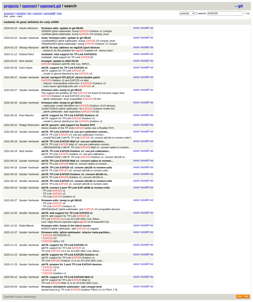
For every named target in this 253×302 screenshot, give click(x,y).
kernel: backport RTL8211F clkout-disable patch (70, 77)
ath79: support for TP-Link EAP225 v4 (64, 67)
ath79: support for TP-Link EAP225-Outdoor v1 (69, 254)
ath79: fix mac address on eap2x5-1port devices (70, 47)
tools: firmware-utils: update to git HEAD (66, 37)
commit (37, 13)
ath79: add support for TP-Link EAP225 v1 (67, 212)
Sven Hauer (26, 67)
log (29, 13)
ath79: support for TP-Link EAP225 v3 (64, 244)
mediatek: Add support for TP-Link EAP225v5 (69, 54)
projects (11, 6)
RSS (246, 296)
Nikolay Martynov (29, 47)
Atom (239, 296)
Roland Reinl (26, 54)
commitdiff (49, 13)
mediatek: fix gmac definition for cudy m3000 (31, 22)
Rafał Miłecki (26, 225)
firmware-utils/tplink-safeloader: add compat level (71, 286)
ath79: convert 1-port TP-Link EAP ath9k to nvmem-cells (75, 187)
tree (59, 13)
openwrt (29, 6)
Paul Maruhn (26, 115)
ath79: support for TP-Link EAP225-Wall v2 (67, 277)
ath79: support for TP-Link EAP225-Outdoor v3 (69, 115)
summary (9, 13)
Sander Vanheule (29, 37)
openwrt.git (50, 6)
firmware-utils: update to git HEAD (62, 28)
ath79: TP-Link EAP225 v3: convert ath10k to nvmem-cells (76, 167)
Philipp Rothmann (29, 125)
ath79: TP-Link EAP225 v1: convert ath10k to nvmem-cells (76, 180)
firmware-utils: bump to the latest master (66, 225)
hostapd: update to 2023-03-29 (59, 60)
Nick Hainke (26, 60)
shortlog (20, 13)
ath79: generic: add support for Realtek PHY (68, 125)
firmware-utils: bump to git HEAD (61, 90)
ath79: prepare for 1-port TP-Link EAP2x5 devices (71, 264)
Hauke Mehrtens (28, 28)
